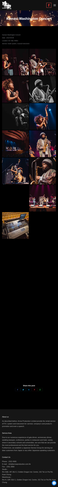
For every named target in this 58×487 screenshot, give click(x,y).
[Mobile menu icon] (54, 5)
